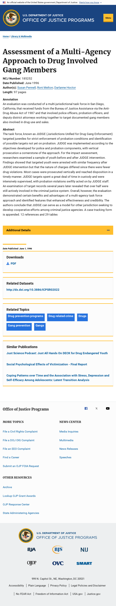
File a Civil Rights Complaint (20, 431)
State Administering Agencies (21, 513)
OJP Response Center (16, 504)
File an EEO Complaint (16, 448)
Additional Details (18, 230)
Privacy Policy (58, 585)
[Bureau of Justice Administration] (32, 552)
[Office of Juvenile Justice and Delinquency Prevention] (31, 566)
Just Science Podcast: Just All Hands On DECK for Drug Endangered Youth (57, 353)
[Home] (58, 18)
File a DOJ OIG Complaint (18, 440)
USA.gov (78, 594)
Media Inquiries (68, 431)
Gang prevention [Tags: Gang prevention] (19, 325)
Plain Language (37, 585)
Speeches (65, 457)
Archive (7, 487)
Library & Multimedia (21, 36)
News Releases (68, 448)
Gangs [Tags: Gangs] (40, 325)
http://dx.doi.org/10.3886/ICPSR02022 (32, 289)
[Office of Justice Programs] (11, 18)
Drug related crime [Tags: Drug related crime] (61, 316)
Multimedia (66, 440)
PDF (13, 263)
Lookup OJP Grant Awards (19, 495)
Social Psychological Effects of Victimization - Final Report (46, 364)
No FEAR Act (23, 594)
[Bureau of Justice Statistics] (58, 554)
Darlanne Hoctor (65, 87)
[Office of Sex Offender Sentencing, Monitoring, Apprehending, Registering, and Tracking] (84, 565)
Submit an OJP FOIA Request (21, 466)
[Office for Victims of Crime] (58, 565)
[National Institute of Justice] (84, 552)
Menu (108, 18)
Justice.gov (93, 594)
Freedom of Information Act (52, 594)
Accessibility (16, 585)
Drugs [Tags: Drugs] (83, 316)
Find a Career (11, 457)
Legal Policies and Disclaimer (88, 585)
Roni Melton (45, 87)
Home (6, 36)
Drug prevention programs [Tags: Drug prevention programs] (25, 316)
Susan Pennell (26, 87)
